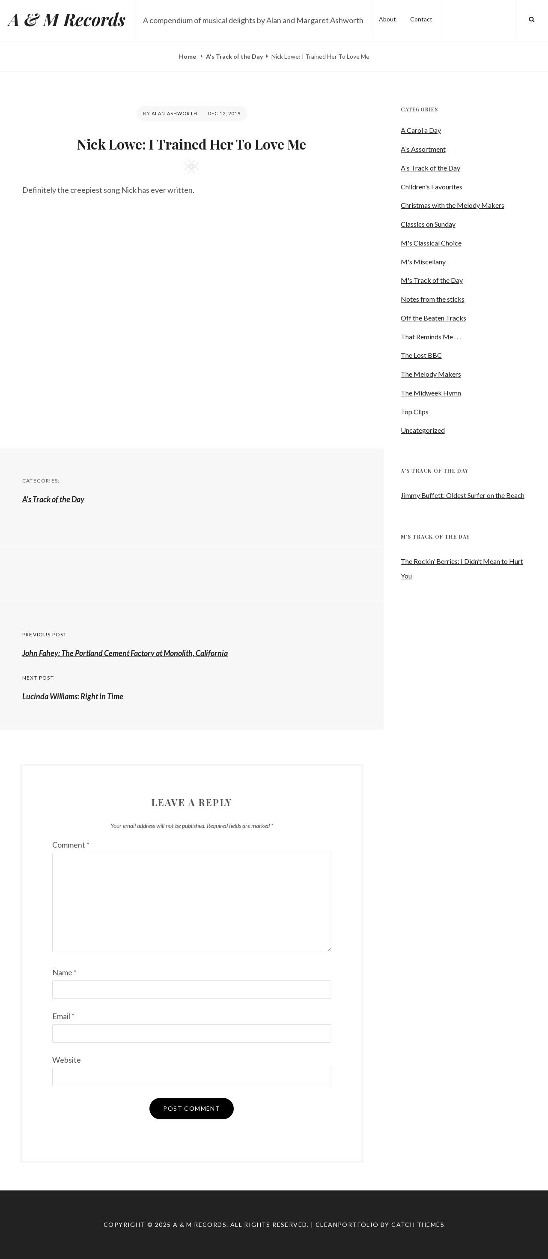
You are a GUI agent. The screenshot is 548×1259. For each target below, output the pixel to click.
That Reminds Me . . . (431, 337)
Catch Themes (417, 1224)
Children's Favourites (431, 187)
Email (63, 1016)
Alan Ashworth (174, 113)
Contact (421, 19)
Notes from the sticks (433, 299)
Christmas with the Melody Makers (452, 205)
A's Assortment (423, 149)
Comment (70, 844)
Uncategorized (423, 430)
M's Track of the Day (432, 280)
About (387, 19)
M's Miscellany (423, 262)
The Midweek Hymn (431, 393)
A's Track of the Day (234, 56)
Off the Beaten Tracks (433, 318)
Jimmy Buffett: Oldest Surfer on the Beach (462, 495)
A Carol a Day (421, 130)
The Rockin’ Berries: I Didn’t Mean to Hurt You (462, 568)
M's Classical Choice (431, 243)
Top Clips (415, 412)
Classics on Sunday (428, 224)
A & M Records (67, 19)
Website (66, 1059)
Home (188, 56)
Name (64, 972)
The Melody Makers (431, 374)
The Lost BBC (421, 355)
